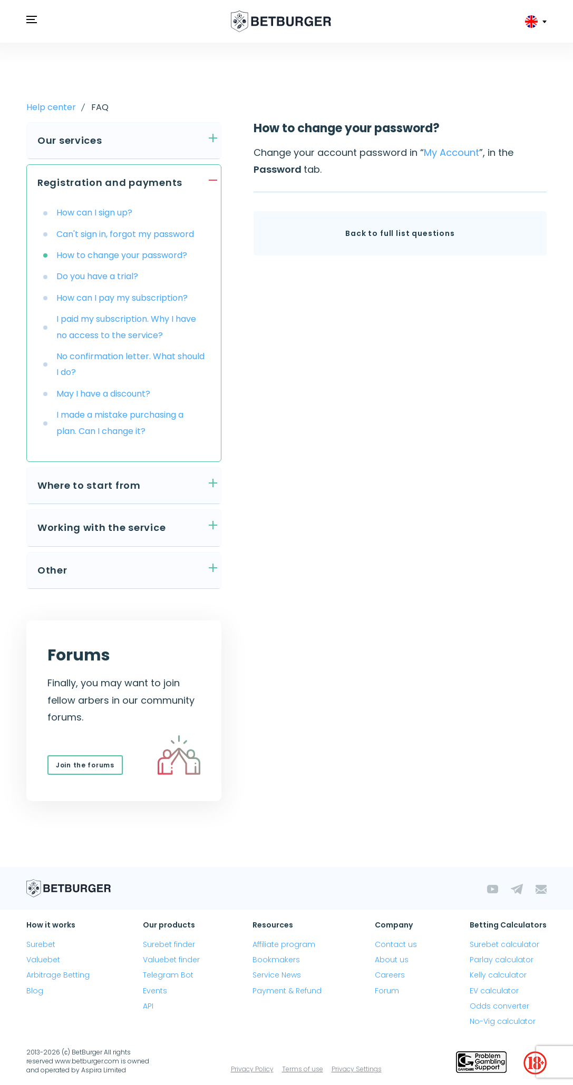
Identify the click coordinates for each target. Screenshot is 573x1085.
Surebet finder (169, 944)
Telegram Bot (168, 975)
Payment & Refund (287, 990)
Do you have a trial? (97, 276)
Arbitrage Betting (58, 975)
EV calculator (494, 990)
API (148, 1006)
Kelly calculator (498, 975)
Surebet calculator (504, 944)
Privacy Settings (357, 1068)
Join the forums (85, 765)
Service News (276, 975)
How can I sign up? (94, 212)
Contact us (396, 944)
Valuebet (43, 959)
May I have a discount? (103, 394)
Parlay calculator (501, 959)
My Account (451, 152)
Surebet (40, 944)
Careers (390, 975)
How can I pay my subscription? (122, 298)
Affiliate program (283, 944)
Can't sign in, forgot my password (125, 234)
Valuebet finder (171, 959)
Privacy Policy (252, 1068)
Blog (34, 990)
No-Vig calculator (503, 1021)
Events (155, 990)
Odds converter (499, 1006)
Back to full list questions (400, 233)
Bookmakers (276, 959)
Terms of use (302, 1068)
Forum (387, 990)
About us (392, 959)
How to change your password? (121, 255)
